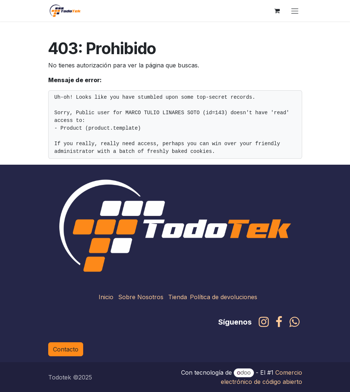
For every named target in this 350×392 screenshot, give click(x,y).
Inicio (106, 297)
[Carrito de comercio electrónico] (277, 10)
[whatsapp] (294, 322)
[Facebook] (279, 322)
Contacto (65, 349)
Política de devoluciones (223, 297)
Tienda (177, 297)
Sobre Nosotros (140, 297)
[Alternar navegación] (294, 10)
